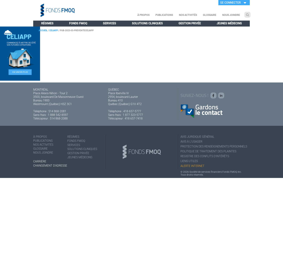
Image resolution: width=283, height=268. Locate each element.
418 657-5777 (132, 111)
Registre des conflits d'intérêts (204, 156)
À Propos (143, 15)
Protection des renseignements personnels (213, 146)
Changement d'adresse (50, 165)
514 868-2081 (57, 111)
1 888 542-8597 (58, 115)
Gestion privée (189, 23)
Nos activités (188, 15)
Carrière (39, 161)
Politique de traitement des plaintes (208, 151)
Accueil (43, 30)
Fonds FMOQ (78, 23)
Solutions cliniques (147, 23)
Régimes (47, 23)
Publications (164, 15)
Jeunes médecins (229, 23)
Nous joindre (231, 15)
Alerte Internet (192, 166)
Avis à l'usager (191, 141)
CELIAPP (53, 30)
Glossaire (209, 15)
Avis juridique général (197, 136)
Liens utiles (189, 161)
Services (109, 23)
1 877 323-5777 (133, 115)
